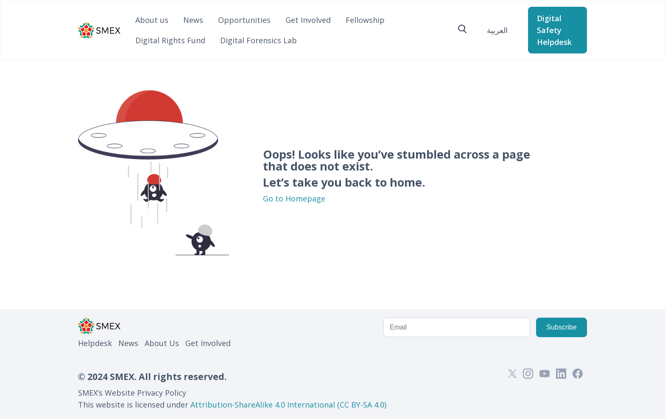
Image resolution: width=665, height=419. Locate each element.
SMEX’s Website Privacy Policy (132, 393)
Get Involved (308, 20)
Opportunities (244, 20)
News (193, 20)
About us (151, 20)
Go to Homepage (294, 198)
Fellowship (365, 20)
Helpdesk (95, 343)
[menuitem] (497, 29)
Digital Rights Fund (170, 40)
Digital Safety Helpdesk (554, 30)
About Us (162, 343)
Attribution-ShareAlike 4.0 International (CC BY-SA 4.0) (288, 404)
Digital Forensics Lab (258, 40)
